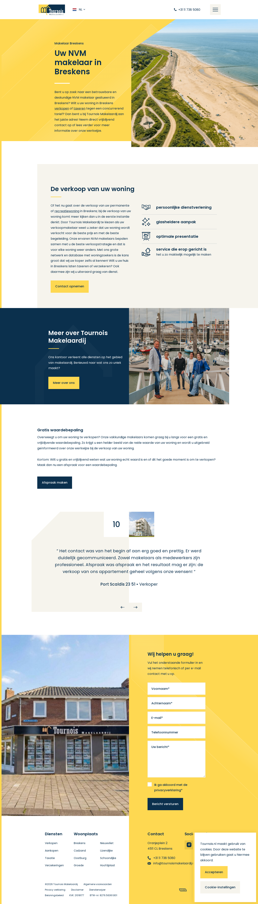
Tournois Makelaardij (65, 884)
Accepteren (214, 872)
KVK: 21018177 (76, 895)
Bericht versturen (165, 804)
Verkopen (51, 843)
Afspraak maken (54, 482)
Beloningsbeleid (54, 895)
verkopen (61, 108)
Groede (79, 865)
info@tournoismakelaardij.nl (171, 863)
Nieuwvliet (107, 843)
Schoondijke (108, 858)
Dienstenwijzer (97, 889)
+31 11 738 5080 (161, 858)
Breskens (79, 843)
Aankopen (51, 851)
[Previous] (122, 607)
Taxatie (50, 858)
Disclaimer (77, 889)
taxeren (79, 108)
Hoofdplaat (107, 865)
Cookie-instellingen (220, 887)
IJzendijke (106, 851)
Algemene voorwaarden (98, 884)
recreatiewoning (66, 211)
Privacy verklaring (55, 889)
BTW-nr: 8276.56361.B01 (103, 895)
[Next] (135, 607)
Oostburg (80, 858)
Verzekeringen (54, 865)
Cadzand (80, 851)
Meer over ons (64, 383)
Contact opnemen (69, 286)
